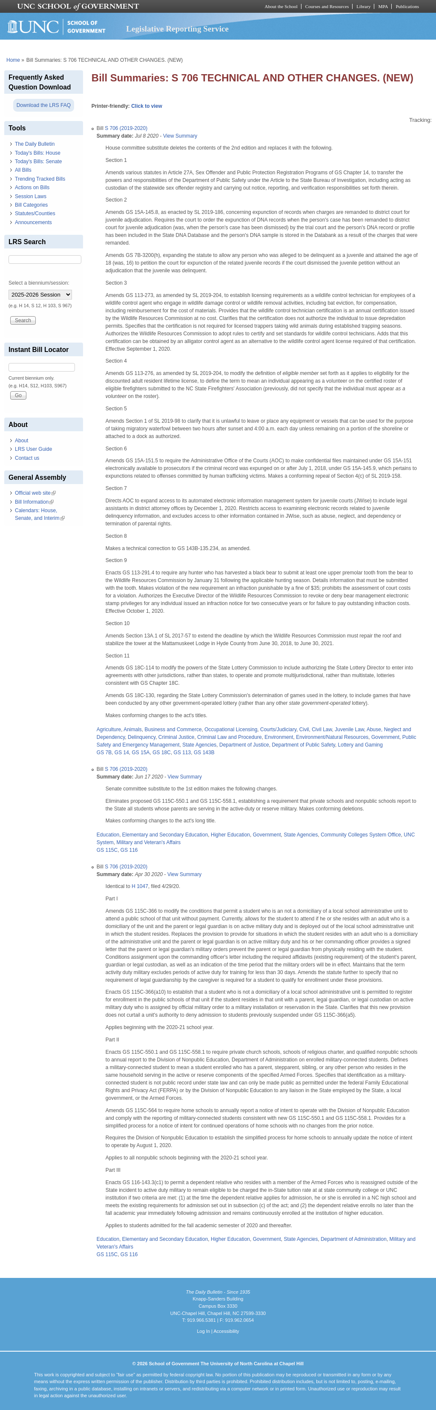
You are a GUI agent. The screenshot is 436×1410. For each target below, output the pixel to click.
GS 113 (182, 752)
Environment (278, 737)
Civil (304, 729)
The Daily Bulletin (34, 144)
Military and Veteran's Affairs (148, 842)
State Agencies (199, 745)
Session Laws (30, 196)
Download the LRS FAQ (44, 105)
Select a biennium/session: (39, 283)
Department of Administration (354, 1239)
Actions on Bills (32, 187)
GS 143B (204, 752)
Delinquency (141, 737)
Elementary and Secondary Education (165, 835)
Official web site (35, 493)
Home (13, 60)
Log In (203, 1331)
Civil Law (322, 729)
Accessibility (226, 1331)
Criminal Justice (176, 737)
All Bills (23, 170)
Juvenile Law (349, 729)
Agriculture (109, 729)
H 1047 (140, 886)
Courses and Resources (327, 6)
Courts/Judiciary (278, 729)
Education (108, 835)
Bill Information (34, 502)
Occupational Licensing (230, 729)
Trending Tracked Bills (40, 179)
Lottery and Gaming (360, 745)
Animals (132, 729)
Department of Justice (244, 745)
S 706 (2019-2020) (126, 128)
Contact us (27, 458)
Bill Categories (31, 205)
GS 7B (104, 752)
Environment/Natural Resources (332, 737)
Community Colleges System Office (361, 835)
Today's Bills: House (37, 153)
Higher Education (230, 835)
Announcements (33, 222)
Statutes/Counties (35, 213)
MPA (383, 6)
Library (363, 6)
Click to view (146, 106)
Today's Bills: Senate (38, 161)
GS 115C (107, 850)
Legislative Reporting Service (177, 28)
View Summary (180, 136)
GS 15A (141, 752)
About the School (281, 6)
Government (385, 737)
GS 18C (161, 752)
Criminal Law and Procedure (229, 737)
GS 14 (122, 752)
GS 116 (129, 850)
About (21, 441)
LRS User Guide (33, 449)
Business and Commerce (173, 729)
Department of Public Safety (303, 745)
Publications (407, 6)
